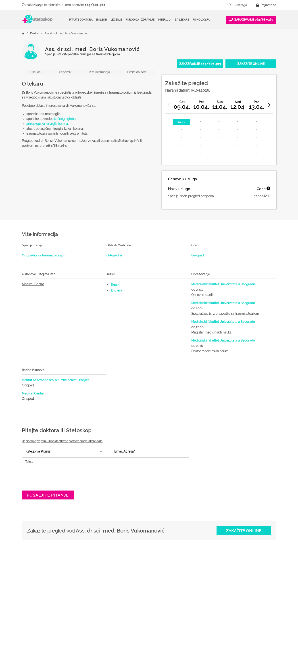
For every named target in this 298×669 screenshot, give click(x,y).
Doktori (34, 33)
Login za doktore (181, 631)
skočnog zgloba (64, 119)
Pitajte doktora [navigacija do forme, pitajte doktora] (136, 72)
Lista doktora (178, 639)
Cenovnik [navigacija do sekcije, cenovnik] (65, 72)
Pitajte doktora (81, 19)
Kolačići (231, 603)
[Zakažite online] (250, 63)
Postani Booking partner (186, 596)
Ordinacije (117, 596)
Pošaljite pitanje (48, 495)
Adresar (231, 617)
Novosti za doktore (182, 624)
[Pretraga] (244, 5)
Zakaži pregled (121, 603)
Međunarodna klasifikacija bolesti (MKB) (135, 627)
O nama (231, 589)
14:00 (181, 122)
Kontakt (231, 624)
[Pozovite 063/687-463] (200, 63)
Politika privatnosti (239, 596)
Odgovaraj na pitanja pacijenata (191, 603)
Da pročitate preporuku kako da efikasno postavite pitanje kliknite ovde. (62, 441)
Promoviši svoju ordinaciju (187, 617)
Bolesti (115, 617)
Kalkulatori (118, 639)
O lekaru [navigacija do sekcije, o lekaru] (36, 72)
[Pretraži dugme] (229, 5)
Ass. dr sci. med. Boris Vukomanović (66, 33)
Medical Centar (33, 284)
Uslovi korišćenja (238, 639)
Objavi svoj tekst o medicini (188, 610)
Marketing (233, 610)
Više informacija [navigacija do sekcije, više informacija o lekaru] (99, 72)
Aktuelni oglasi (236, 631)
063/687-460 (95, 5)
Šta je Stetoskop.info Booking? (191, 589)
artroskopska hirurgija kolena (47, 124)
